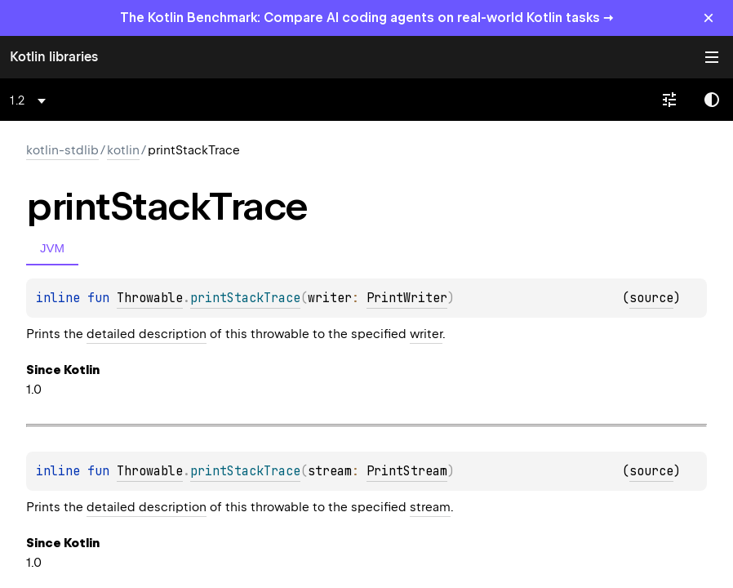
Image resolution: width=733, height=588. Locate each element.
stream (430, 507)
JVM (52, 248)
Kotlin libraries (54, 57)
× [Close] (708, 18)
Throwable (150, 298)
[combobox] (30, 100)
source (651, 298)
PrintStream (406, 471)
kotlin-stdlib (62, 150)
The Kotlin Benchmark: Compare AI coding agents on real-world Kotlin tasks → (367, 17)
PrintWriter (406, 298)
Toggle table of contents (712, 57)
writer (426, 334)
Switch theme (712, 99)
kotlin (123, 150)
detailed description (147, 334)
